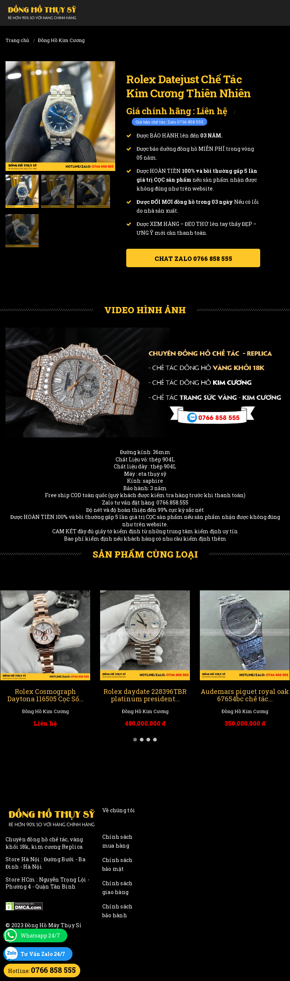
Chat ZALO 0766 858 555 (193, 258)
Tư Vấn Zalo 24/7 (43, 954)
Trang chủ (17, 40)
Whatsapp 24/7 (40, 935)
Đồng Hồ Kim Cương (61, 40)
